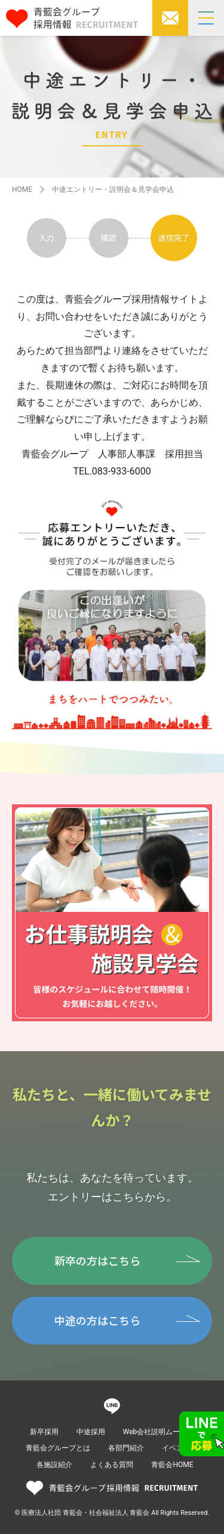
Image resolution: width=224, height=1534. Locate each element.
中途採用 (90, 1432)
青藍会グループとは (58, 1448)
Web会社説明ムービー (159, 1432)
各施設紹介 (54, 1464)
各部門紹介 (126, 1448)
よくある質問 (111, 1464)
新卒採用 (44, 1432)
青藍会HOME (172, 1464)
